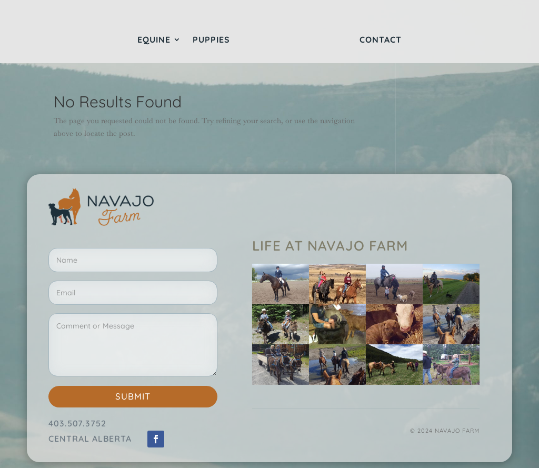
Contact (381, 40)
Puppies (211, 40)
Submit (133, 396)
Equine (154, 40)
